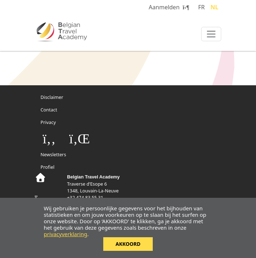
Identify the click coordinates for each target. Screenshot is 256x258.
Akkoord (128, 243)
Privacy (48, 122)
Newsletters (53, 154)
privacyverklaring (65, 234)
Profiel (47, 167)
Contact (49, 109)
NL (214, 7)
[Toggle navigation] (211, 34)
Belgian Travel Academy (78, 31)
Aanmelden (169, 7)
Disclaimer (52, 97)
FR (201, 7)
